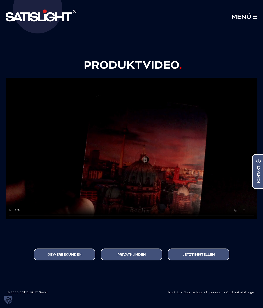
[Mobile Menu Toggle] (244, 16)
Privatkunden (131, 254)
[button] (8, 300)
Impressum (214, 292)
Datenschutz (193, 292)
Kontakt (174, 292)
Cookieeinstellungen (241, 292)
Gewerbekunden (64, 254)
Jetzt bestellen (199, 254)
